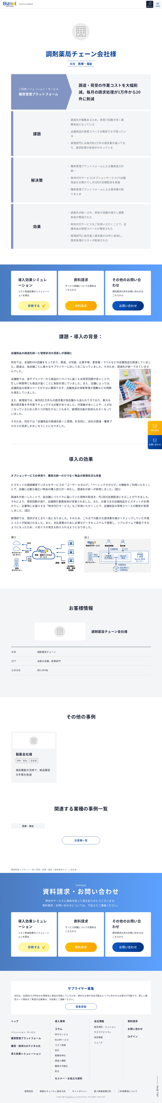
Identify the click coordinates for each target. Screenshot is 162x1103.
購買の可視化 (61, 1065)
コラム (58, 1028)
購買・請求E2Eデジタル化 (26, 1045)
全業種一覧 (81, 840)
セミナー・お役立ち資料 (68, 1078)
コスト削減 (60, 1044)
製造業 (34, 760)
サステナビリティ (102, 1031)
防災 (57, 1071)
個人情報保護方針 (102, 1091)
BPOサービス (61, 1034)
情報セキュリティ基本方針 (53, 1091)
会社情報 (99, 1021)
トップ (15, 1021)
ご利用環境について (127, 1091)
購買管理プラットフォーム (26, 1038)
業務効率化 (60, 1055)
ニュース (98, 1042)
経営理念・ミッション (105, 1026)
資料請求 (81, 306)
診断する (37, 306)
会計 (57, 1050)
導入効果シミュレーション (26, 1053)
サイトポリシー (79, 1091)
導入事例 (60, 1021)
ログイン (133, 1036)
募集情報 (81, 1006)
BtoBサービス (62, 1039)
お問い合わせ (128, 306)
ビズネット (70, 1096)
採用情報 (98, 1037)
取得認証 (29, 1091)
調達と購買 (60, 1060)
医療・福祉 (85, 64)
